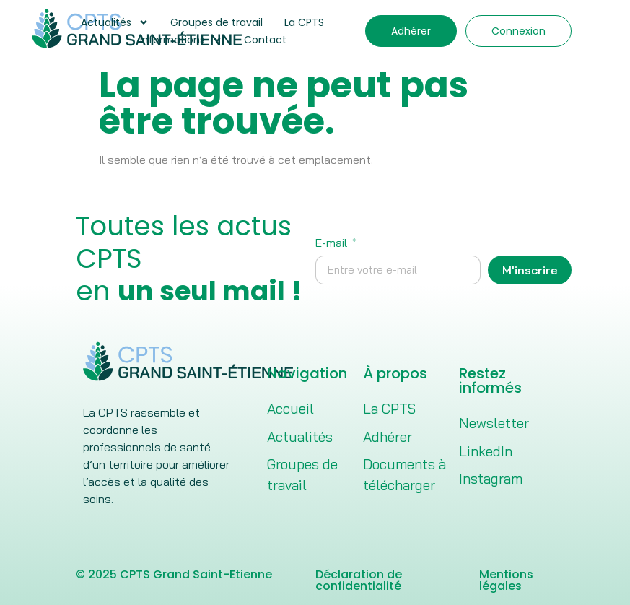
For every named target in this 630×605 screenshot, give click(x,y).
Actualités (115, 22)
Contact (265, 39)
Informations (181, 39)
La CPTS (304, 22)
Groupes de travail (216, 22)
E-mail (332, 243)
